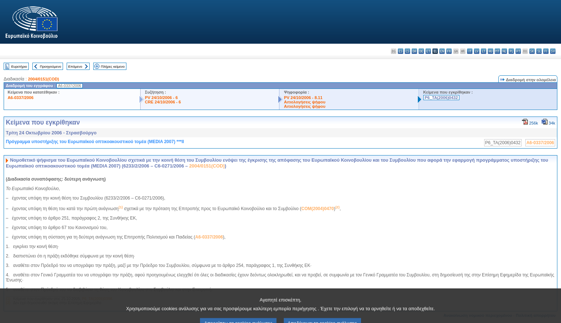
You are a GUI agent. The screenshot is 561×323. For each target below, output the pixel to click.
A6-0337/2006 (21, 97)
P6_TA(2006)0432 (441, 97)
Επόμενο (75, 66)
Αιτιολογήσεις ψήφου (304, 102)
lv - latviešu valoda (476, 51)
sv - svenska (553, 51)
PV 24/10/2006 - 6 (161, 97)
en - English (442, 51)
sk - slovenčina (532, 51)
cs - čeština (407, 51)
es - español (400, 51)
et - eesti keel (428, 51)
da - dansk (414, 51)
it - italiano (469, 51)
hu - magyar (490, 51)
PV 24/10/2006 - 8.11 (303, 97)
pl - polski (511, 51)
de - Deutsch (421, 51)
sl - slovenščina (539, 51)
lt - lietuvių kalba (483, 51)
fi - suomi (546, 51)
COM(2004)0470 (317, 208)
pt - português (518, 51)
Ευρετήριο (19, 66)
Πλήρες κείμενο (113, 66)
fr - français (449, 51)
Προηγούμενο (50, 66)
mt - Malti (497, 51)
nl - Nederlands (504, 51)
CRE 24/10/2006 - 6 (163, 102)
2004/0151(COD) (43, 79)
